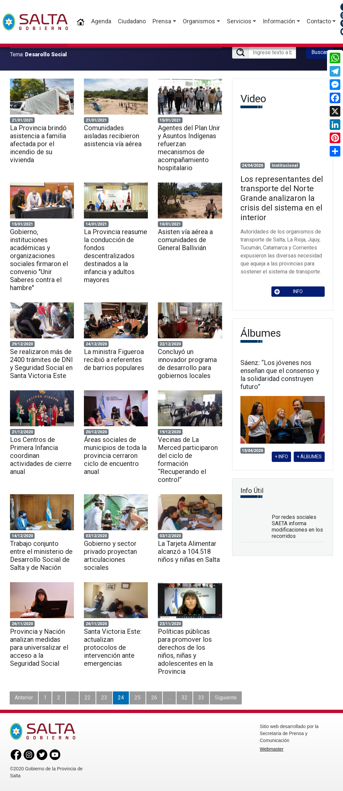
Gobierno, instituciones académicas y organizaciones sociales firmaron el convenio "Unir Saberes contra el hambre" (39, 260)
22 (88, 697)
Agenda (101, 21)
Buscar (319, 52)
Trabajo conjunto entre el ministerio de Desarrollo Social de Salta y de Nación (41, 556)
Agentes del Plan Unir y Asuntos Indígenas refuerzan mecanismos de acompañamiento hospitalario (189, 148)
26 (154, 697)
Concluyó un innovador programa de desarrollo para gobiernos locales (187, 364)
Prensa (162, 21)
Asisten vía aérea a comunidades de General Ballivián (185, 240)
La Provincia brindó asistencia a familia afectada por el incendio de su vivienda (38, 144)
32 (184, 697)
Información (279, 21)
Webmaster (271, 749)
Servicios (239, 21)
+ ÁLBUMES (309, 456)
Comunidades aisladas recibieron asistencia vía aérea (113, 136)
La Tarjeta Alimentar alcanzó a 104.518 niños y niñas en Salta (189, 552)
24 (121, 697)
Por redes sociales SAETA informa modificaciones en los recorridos (297, 527)
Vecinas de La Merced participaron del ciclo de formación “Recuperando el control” (188, 460)
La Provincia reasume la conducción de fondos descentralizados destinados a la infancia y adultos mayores (115, 256)
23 (104, 697)
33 (201, 697)
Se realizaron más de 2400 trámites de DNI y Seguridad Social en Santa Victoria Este (41, 364)
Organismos (199, 21)
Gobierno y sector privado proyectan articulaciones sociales (110, 556)
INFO (288, 291)
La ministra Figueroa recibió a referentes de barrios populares (114, 360)
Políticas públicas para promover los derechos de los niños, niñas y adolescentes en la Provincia (185, 651)
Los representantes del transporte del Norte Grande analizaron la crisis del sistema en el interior (281, 198)
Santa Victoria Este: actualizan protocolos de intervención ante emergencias (113, 647)
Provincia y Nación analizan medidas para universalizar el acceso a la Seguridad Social (39, 647)
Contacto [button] (319, 21)
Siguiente (226, 697)
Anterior (24, 697)
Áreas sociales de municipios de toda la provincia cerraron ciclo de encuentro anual (115, 456)
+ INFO (281, 456)
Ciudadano (132, 21)
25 (138, 697)
